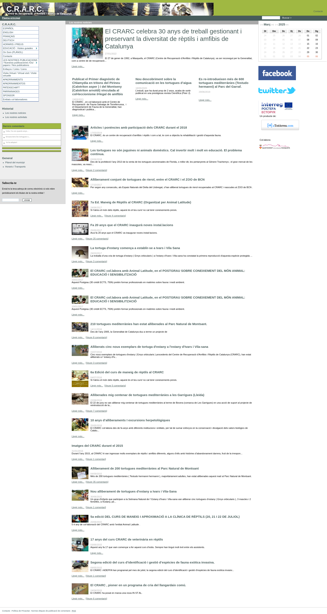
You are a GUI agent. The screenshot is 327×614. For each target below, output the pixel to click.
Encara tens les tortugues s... (18, 137)
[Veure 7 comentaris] (96, 411)
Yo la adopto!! (11, 142)
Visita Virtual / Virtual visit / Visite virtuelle (19, 74)
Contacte (318, 11)
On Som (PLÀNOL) (13, 52)
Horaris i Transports (15, 166)
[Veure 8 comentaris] (96, 337)
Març (267, 24)
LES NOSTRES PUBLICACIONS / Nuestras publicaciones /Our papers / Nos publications (20, 62)
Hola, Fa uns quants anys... (17, 131)
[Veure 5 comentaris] (115, 385)
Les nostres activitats (16, 117)
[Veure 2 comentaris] (96, 170)
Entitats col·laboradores (15, 99)
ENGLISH (8, 32)
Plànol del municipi (15, 162)
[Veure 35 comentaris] (97, 482)
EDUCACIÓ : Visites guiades (18, 48)
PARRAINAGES (11, 91)
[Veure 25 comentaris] (97, 238)
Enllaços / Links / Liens (15, 69)
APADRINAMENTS (13, 79)
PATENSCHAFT (11, 87)
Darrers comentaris (13, 126)
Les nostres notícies (15, 113)
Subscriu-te (9, 183)
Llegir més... (78, 66)
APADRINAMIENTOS (14, 83)
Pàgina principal (11, 18)
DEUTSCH (8, 40)
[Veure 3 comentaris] (96, 261)
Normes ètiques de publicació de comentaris (50, 611)
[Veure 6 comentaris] (96, 598)
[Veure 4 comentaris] (115, 215)
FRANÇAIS (9, 36)
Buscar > (287, 17)
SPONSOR (9, 95)
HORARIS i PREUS (13, 44)
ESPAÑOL (8, 28)
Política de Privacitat (21, 611)
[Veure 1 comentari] (96, 459)
